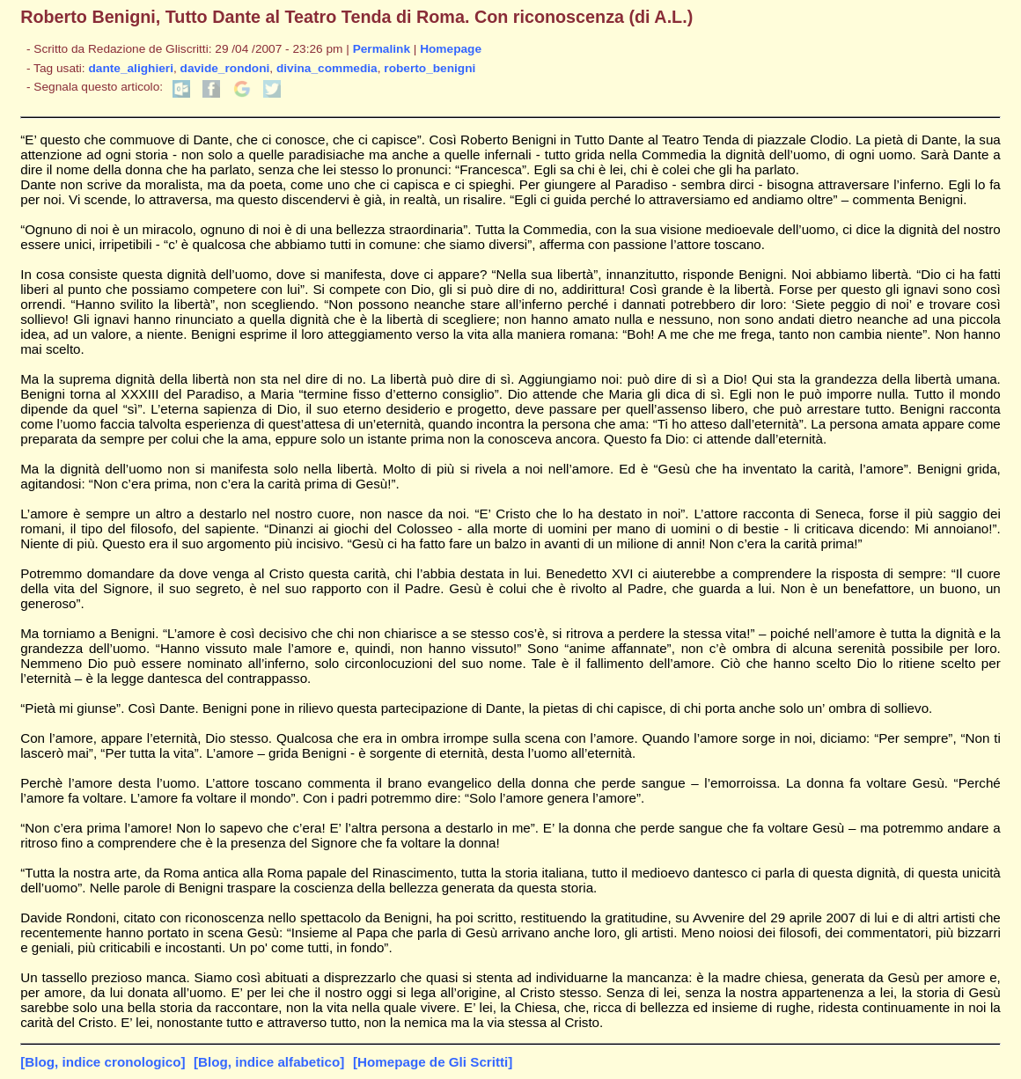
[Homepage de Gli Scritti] (432, 1061)
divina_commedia (327, 68)
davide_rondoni (225, 68)
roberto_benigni (429, 68)
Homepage (450, 48)
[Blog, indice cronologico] (102, 1061)
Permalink (381, 48)
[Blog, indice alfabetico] (269, 1061)
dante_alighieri (130, 68)
